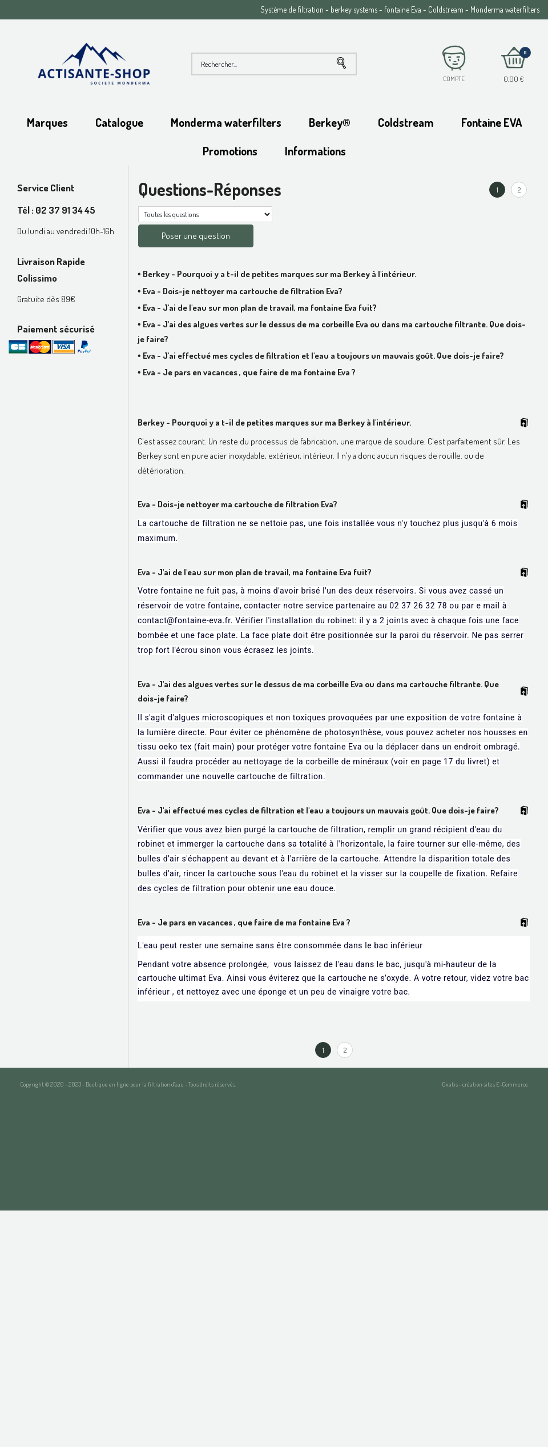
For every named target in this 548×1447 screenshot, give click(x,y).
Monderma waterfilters (226, 122)
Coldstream (406, 122)
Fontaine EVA (491, 122)
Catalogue (119, 122)
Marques (47, 122)
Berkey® (329, 122)
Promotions (230, 150)
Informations (315, 150)
